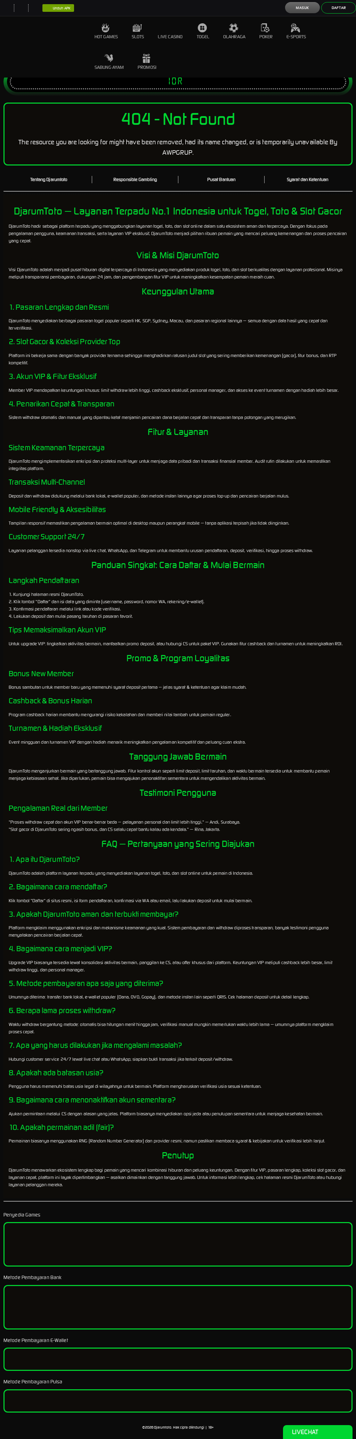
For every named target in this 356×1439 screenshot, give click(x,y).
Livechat (317, 1432)
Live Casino (170, 31)
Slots (138, 31)
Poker (266, 31)
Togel (203, 31)
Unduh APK (58, 8)
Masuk (302, 8)
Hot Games (106, 31)
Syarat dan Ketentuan (307, 180)
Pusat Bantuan (221, 180)
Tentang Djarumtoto (48, 180)
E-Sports (296, 31)
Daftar (339, 8)
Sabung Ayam (109, 62)
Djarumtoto (162, 1427)
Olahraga (234, 31)
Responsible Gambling (135, 180)
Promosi (147, 62)
